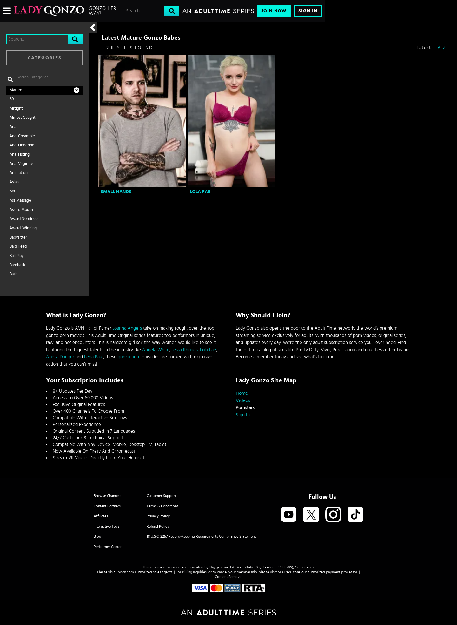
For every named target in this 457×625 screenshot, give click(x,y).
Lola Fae (200, 191)
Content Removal (228, 577)
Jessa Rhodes (185, 349)
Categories (45, 58)
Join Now (274, 11)
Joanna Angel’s (127, 328)
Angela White (155, 349)
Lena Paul (93, 356)
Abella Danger (60, 356)
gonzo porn (129, 356)
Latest (424, 48)
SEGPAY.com (289, 572)
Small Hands (116, 191)
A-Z (442, 48)
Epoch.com (125, 572)
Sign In (307, 11)
